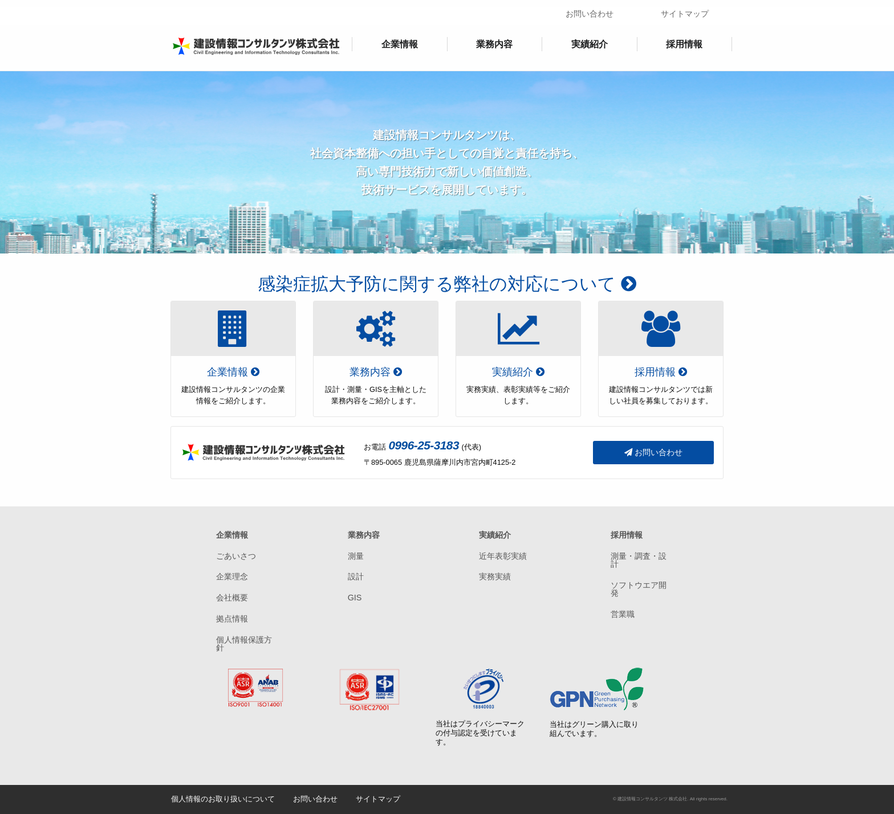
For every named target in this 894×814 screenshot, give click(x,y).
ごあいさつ (236, 556)
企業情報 (399, 44)
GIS (355, 597)
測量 (356, 556)
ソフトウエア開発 (639, 589)
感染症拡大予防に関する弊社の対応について (447, 284)
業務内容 (494, 44)
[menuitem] (399, 44)
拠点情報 (232, 618)
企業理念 (232, 576)
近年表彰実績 (503, 556)
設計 (356, 576)
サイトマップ (685, 13)
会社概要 (232, 597)
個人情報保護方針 (244, 643)
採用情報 (684, 44)
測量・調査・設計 (639, 559)
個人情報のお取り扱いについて (223, 799)
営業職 (623, 614)
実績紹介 (589, 44)
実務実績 (495, 576)
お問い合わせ (589, 13)
